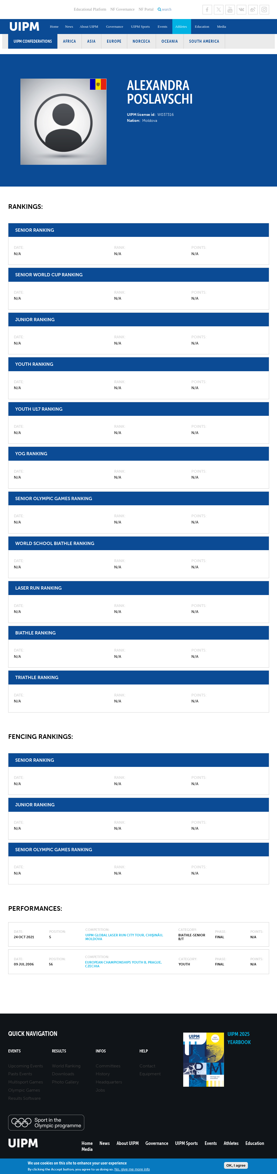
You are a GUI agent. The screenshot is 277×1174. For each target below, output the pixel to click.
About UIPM (89, 26)
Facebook (207, 9)
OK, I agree (235, 1165)
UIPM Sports (140, 26)
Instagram (264, 9)
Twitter (218, 9)
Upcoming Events (25, 1065)
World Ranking (66, 1065)
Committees (108, 1065)
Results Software (24, 1098)
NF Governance (122, 9)
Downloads (63, 1073)
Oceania (169, 41)
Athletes (181, 26)
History (103, 1073)
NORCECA (141, 41)
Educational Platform (90, 9)
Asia (91, 41)
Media (221, 26)
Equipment (150, 1073)
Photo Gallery (65, 1082)
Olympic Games (24, 1090)
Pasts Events (20, 1073)
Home (54, 26)
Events (162, 26)
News (69, 26)
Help (143, 1051)
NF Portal (146, 9)
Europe (114, 41)
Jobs (100, 1090)
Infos (101, 1051)
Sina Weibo (253, 9)
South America (204, 41)
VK (241, 9)
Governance (114, 26)
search (167, 9)
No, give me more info (132, 1169)
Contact (147, 1065)
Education (202, 26)
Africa (69, 41)
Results (59, 1051)
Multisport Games (25, 1082)
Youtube (230, 9)
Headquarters (109, 1082)
